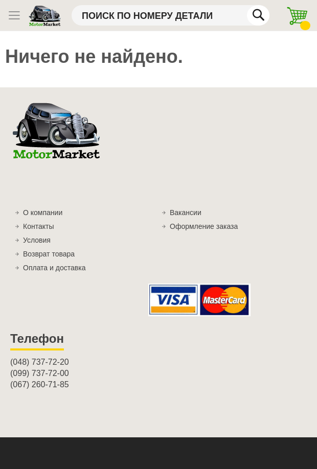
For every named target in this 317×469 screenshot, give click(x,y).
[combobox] (170, 15)
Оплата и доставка (54, 268)
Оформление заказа (204, 226)
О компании (42, 212)
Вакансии (185, 212)
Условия (37, 240)
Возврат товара (49, 254)
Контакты (38, 226)
